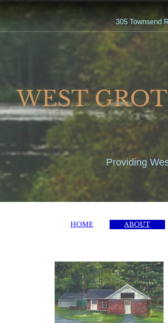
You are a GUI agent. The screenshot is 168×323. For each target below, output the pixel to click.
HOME (81, 224)
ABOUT (137, 224)
